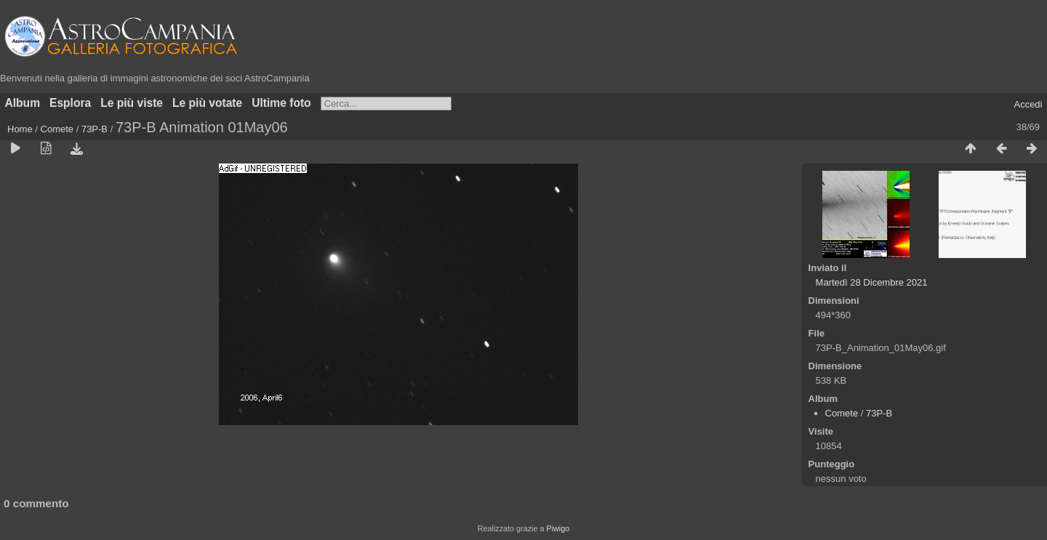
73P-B (94, 129)
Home (20, 129)
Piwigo (557, 528)
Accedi (1028, 104)
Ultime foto (281, 103)
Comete (57, 129)
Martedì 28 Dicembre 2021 (872, 282)
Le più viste (131, 103)
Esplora (70, 103)
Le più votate (207, 103)
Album (23, 103)
